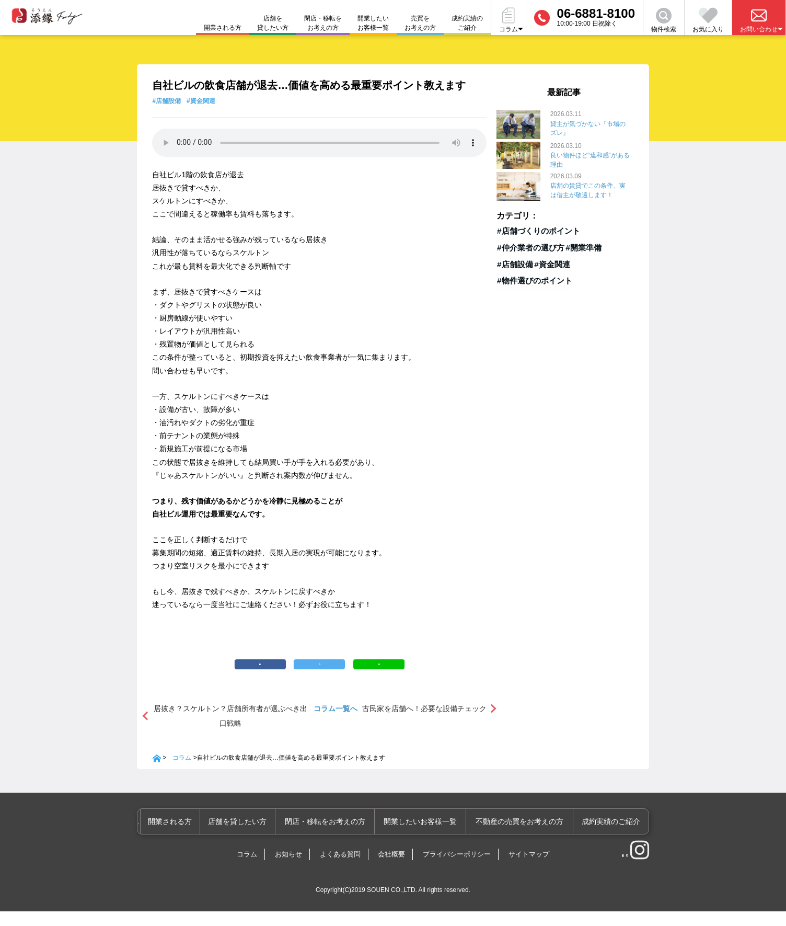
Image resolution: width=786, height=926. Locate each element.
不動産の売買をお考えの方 (524, 836)
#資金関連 (201, 101)
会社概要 (391, 869)
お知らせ (288, 869)
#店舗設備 (166, 101)
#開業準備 (577, 246)
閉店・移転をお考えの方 (323, 23)
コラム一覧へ (335, 723)
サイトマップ (528, 869)
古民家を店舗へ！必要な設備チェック (424, 723)
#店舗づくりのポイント (532, 230)
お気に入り (708, 20)
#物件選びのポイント (529, 279)
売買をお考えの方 (420, 23)
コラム (181, 772)
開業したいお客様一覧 (373, 23)
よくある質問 (340, 869)
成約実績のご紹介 (467, 23)
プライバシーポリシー (457, 869)
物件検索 (663, 20)
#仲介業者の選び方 (526, 246)
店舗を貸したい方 (272, 23)
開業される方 (185, 836)
